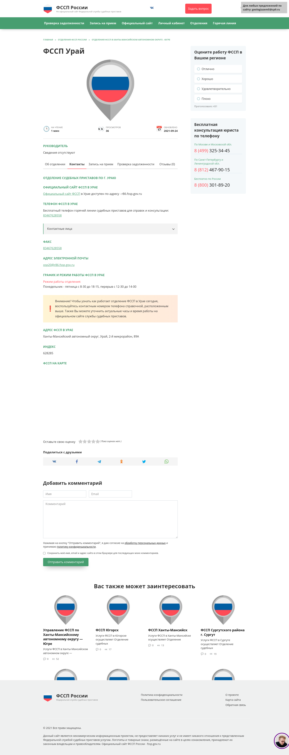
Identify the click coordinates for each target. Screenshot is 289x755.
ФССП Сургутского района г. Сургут (223, 632)
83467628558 (52, 215)
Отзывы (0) (167, 164)
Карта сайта (233, 700)
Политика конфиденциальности (161, 695)
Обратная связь (235, 705)
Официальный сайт (137, 23)
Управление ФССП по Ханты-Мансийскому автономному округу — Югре (63, 637)
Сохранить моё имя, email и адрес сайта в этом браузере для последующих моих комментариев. (103, 553)
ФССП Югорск (107, 630)
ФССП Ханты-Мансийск (167, 630)
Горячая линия (224, 23)
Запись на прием (103, 23)
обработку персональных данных (145, 543)
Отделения (198, 23)
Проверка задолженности (64, 23)
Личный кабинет (171, 23)
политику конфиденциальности (76, 546)
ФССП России (72, 7)
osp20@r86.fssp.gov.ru (58, 265)
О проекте (232, 695)
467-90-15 (212, 170)
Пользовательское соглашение (161, 700)
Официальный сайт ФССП (61, 194)
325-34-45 (212, 150)
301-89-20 (212, 185)
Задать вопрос (198, 9)
